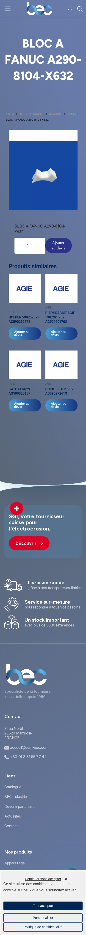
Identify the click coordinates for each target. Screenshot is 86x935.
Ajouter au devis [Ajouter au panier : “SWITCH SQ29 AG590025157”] (22, 405)
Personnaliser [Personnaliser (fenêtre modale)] (43, 918)
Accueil (10, 114)
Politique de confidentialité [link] (43, 927)
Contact (11, 826)
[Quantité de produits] (29, 246)
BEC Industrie (15, 796)
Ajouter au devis (58, 245)
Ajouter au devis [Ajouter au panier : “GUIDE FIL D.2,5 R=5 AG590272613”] (58, 405)
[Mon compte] (70, 9)
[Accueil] (39, 8)
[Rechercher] (80, 9)
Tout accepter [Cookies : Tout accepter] (43, 906)
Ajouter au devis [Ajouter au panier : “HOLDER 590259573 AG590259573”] (22, 333)
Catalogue (12, 787)
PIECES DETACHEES (31, 114)
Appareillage (14, 863)
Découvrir (29, 543)
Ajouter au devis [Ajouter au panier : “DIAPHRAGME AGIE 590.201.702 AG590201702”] (58, 333)
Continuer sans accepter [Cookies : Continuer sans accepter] (43, 879)
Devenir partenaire (19, 806)
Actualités (12, 816)
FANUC (71, 114)
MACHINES (56, 114)
